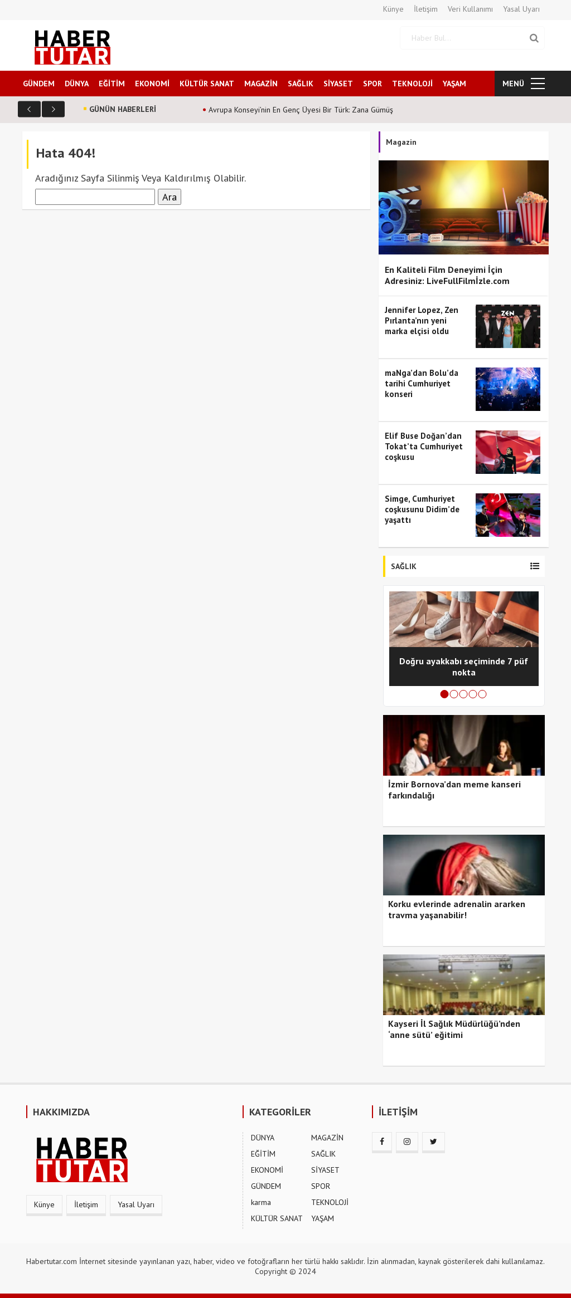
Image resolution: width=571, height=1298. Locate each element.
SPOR (372, 83)
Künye (393, 9)
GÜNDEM (39, 83)
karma (261, 1202)
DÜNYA (77, 83)
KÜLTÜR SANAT (207, 83)
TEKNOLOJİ (412, 83)
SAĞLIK (300, 83)
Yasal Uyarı (521, 9)
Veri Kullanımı (470, 9)
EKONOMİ (152, 83)
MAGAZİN (261, 83)
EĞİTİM (112, 83)
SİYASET (338, 83)
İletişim (426, 9)
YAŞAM (454, 83)
